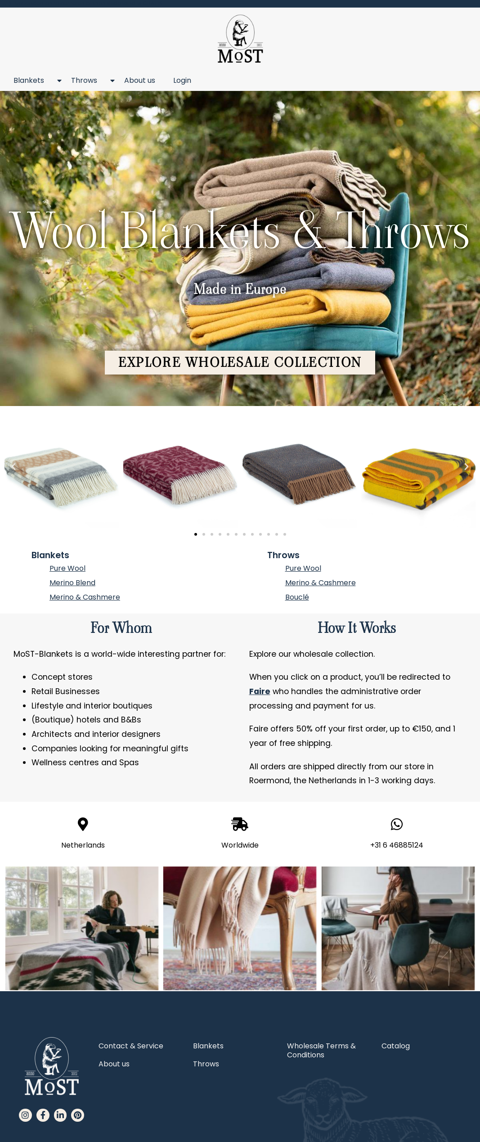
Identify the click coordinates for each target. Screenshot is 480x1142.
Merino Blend (72, 583)
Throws (88, 80)
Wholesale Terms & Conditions (321, 1050)
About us (139, 80)
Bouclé (297, 597)
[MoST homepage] (240, 39)
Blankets (33, 80)
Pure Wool (67, 568)
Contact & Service (131, 1046)
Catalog (395, 1046)
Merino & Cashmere (84, 597)
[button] (240, 363)
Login (182, 80)
